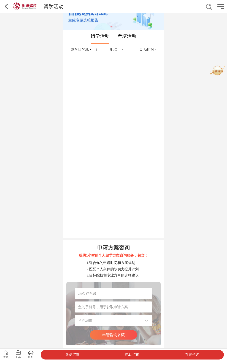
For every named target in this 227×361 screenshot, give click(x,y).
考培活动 (127, 36)
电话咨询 (132, 355)
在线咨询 (192, 355)
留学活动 (100, 36)
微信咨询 (72, 355)
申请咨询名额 (113, 335)
